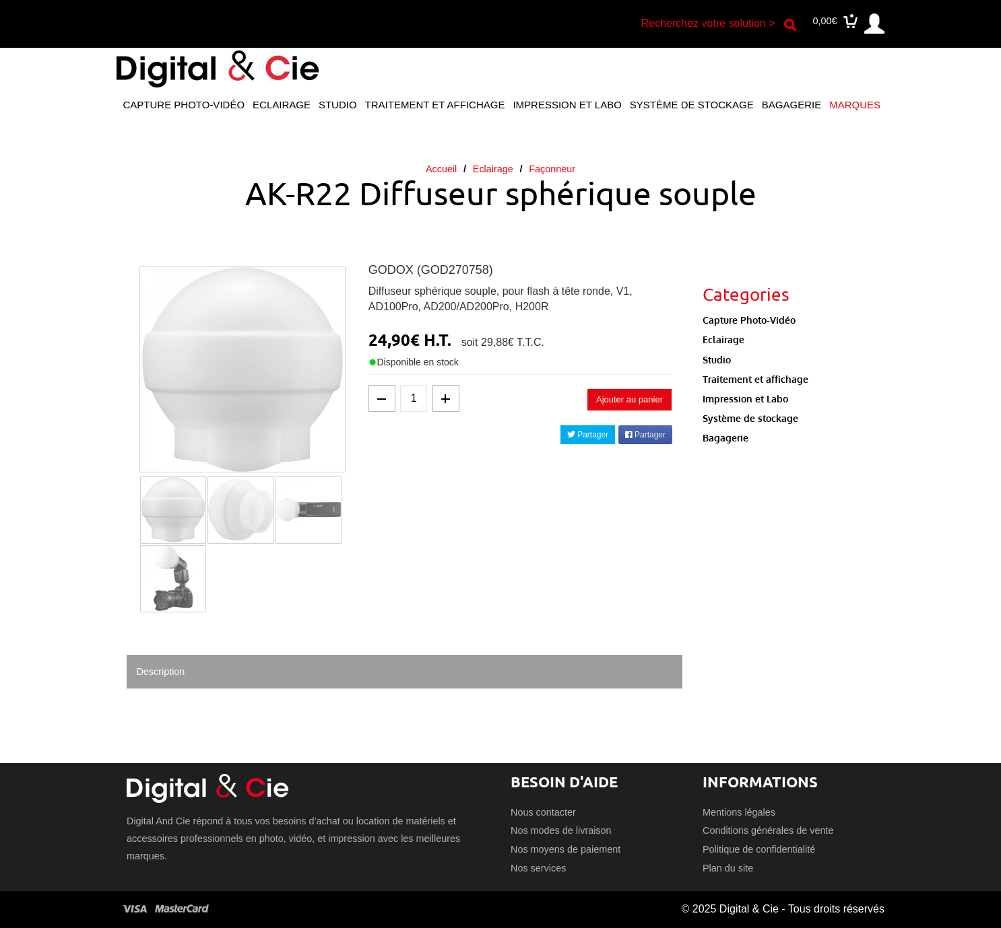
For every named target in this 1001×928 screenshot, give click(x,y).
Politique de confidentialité (759, 849)
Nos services (538, 868)
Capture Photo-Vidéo (184, 104)
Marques (854, 104)
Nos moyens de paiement (565, 849)
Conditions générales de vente (768, 830)
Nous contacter (543, 812)
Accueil (441, 169)
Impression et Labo (567, 104)
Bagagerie (791, 104)
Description (160, 671)
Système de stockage (692, 104)
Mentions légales (739, 812)
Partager (587, 434)
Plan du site (728, 868)
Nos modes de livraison (561, 830)
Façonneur (552, 169)
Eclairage (282, 104)
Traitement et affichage (435, 104)
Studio (338, 104)
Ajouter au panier (629, 399)
